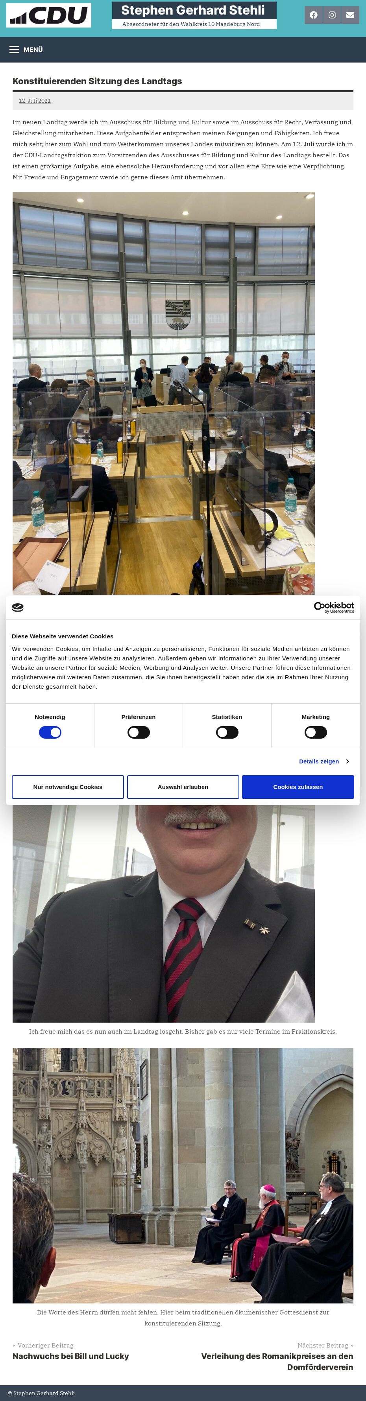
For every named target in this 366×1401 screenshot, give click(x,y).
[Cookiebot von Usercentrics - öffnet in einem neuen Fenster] (319, 608)
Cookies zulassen (298, 786)
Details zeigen (319, 761)
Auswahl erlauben (183, 786)
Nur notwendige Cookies (68, 786)
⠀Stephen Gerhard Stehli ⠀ (194, 10)
